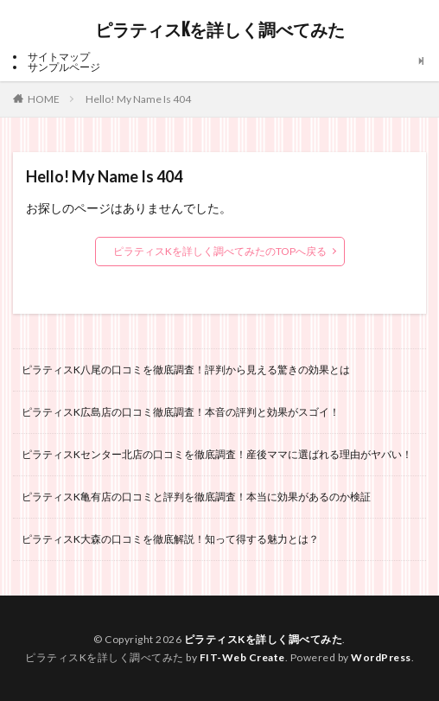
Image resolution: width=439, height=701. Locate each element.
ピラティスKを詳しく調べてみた (220, 30)
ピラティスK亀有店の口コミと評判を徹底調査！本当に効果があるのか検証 (196, 496)
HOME (44, 98)
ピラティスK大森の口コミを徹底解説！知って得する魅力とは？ (170, 538)
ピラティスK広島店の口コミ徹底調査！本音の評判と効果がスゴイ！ (181, 411)
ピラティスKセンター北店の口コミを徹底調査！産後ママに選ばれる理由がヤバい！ (217, 454)
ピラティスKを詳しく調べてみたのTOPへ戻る (220, 251)
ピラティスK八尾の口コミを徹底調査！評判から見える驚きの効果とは (186, 369)
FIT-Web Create (242, 657)
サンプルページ (64, 67)
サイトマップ (59, 56)
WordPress (381, 657)
